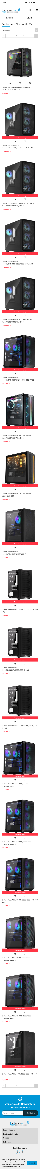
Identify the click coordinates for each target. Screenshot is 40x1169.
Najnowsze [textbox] (6, 30)
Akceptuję (32, 1163)
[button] (35, 2)
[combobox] (20, 30)
